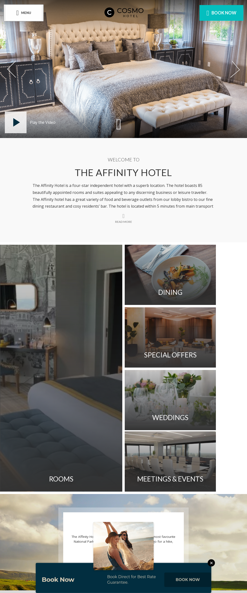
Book (220, 13)
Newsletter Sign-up (106, 478)
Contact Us (59, 478)
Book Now (188, 585)
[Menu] (25, 13)
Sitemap (148, 478)
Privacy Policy (183, 478)
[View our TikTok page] (155, 531)
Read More (124, 436)
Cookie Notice (62, 491)
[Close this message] (211, 568)
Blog (94, 491)
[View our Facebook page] (92, 531)
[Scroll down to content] (118, 124)
